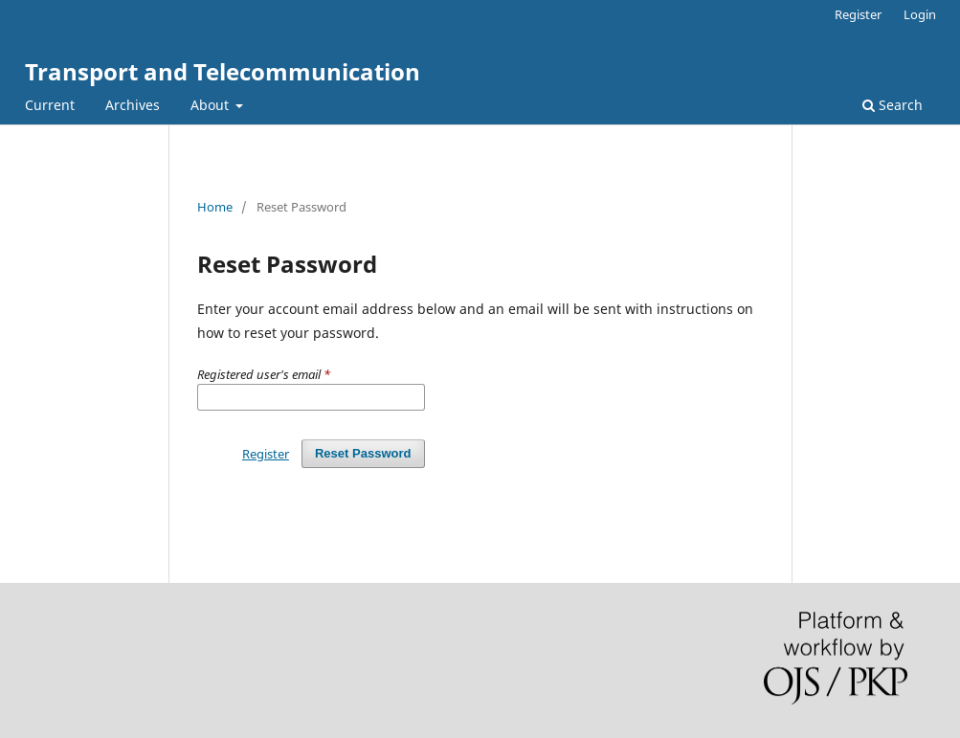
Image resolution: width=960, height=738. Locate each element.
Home (215, 206)
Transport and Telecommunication (222, 71)
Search (892, 105)
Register (858, 14)
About (211, 105)
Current (50, 105)
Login (920, 14)
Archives (132, 105)
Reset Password (363, 453)
